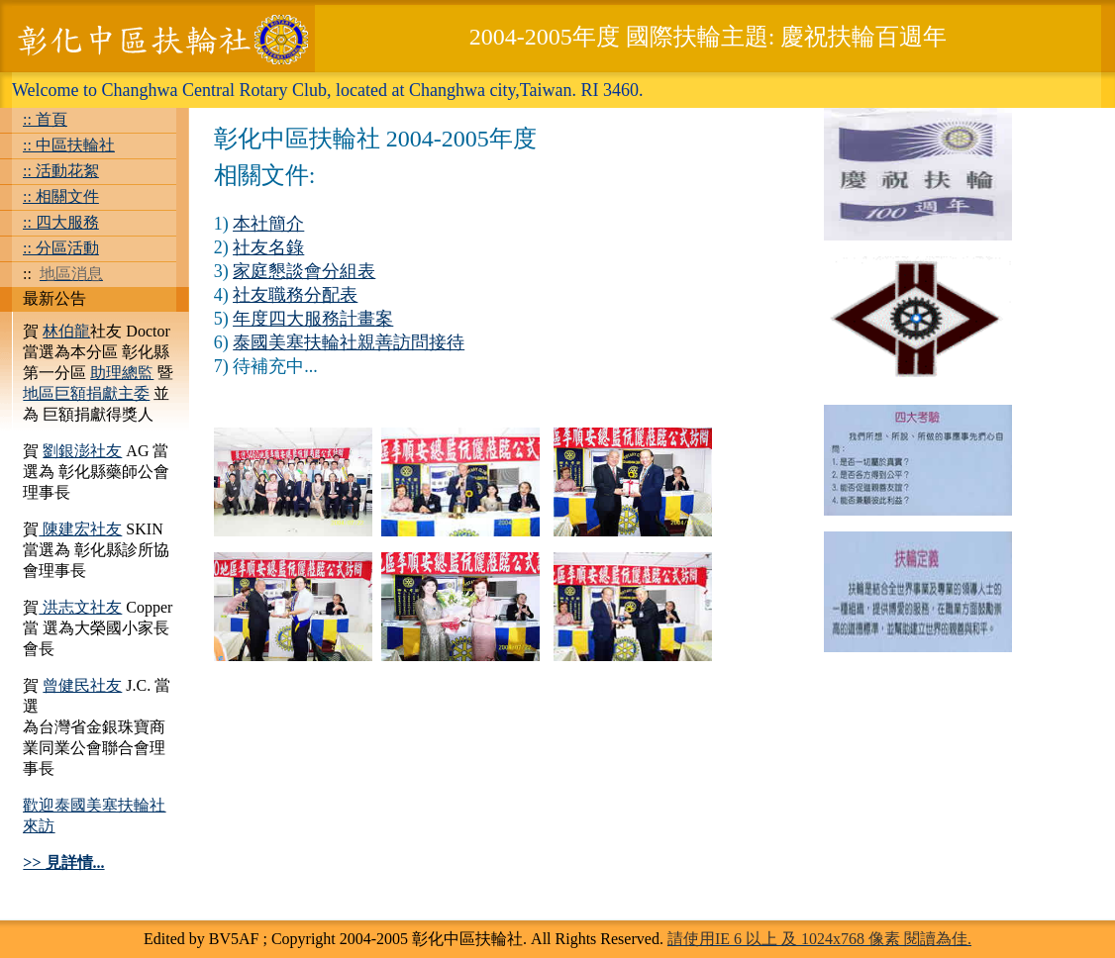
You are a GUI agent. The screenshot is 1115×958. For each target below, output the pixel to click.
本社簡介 (268, 224)
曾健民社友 (82, 685)
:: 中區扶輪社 (69, 145)
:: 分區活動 (61, 248)
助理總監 (121, 372)
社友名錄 (268, 247)
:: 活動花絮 (61, 170)
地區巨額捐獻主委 (86, 393)
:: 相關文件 (61, 196)
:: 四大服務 (61, 222)
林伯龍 (66, 331)
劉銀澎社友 (82, 450)
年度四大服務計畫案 (313, 319)
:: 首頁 (45, 119)
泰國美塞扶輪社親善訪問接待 (348, 342)
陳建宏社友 (80, 529)
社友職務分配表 (295, 295)
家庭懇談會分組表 (304, 271)
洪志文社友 (80, 607)
